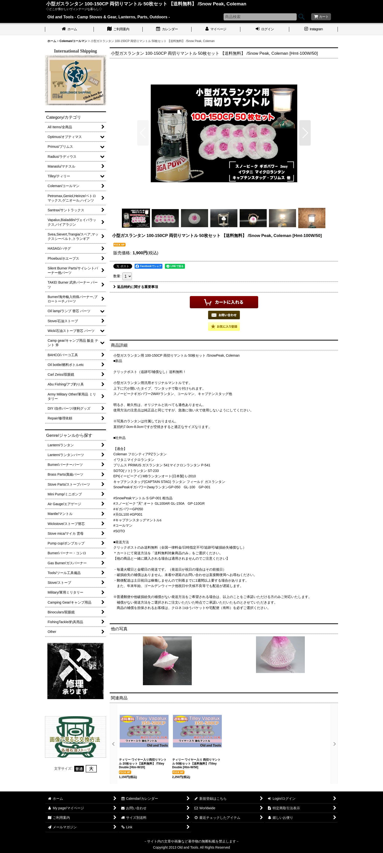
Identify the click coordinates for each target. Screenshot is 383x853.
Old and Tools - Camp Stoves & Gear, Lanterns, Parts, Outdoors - (108, 17)
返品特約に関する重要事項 (135, 287)
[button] (143, 133)
